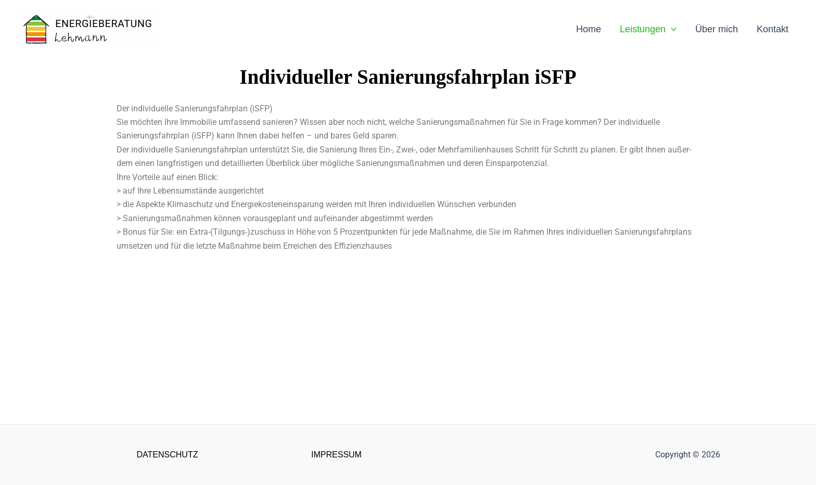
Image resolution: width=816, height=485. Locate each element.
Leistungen (648, 29)
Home (588, 29)
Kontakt (772, 29)
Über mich (716, 29)
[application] (671, 29)
